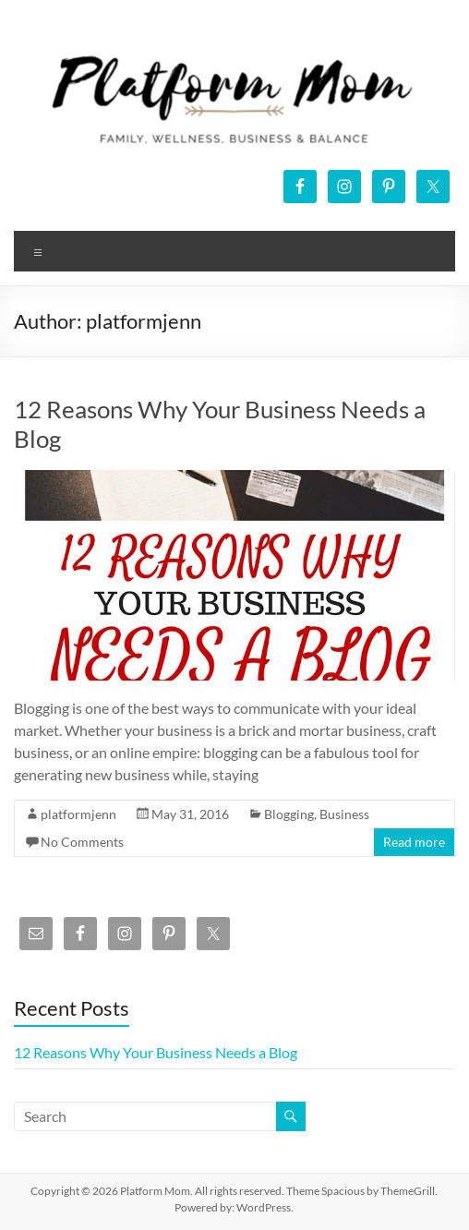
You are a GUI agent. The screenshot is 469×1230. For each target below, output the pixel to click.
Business (344, 814)
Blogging (289, 814)
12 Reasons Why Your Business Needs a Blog (155, 1052)
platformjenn (78, 814)
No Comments (82, 842)
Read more (414, 842)
